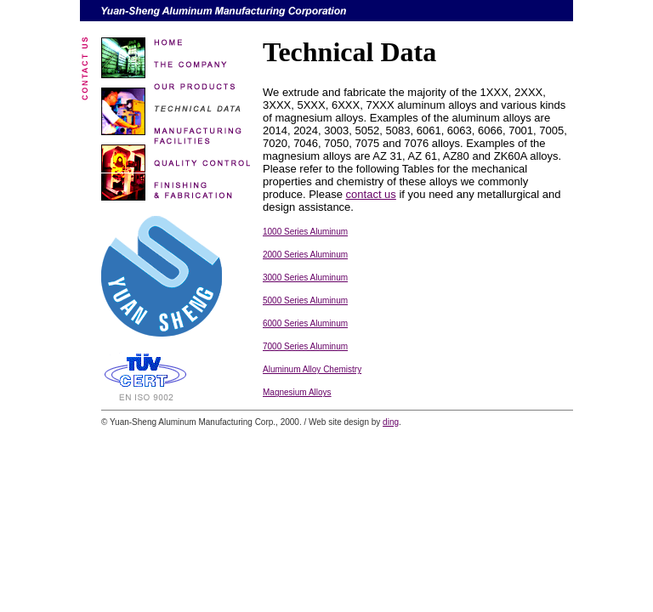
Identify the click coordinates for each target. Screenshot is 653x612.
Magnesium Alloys (297, 392)
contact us (371, 194)
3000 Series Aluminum (305, 277)
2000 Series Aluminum (305, 254)
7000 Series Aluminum (305, 346)
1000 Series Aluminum (305, 231)
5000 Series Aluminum (305, 300)
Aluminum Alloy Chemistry (312, 369)
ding (391, 422)
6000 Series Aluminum (305, 323)
